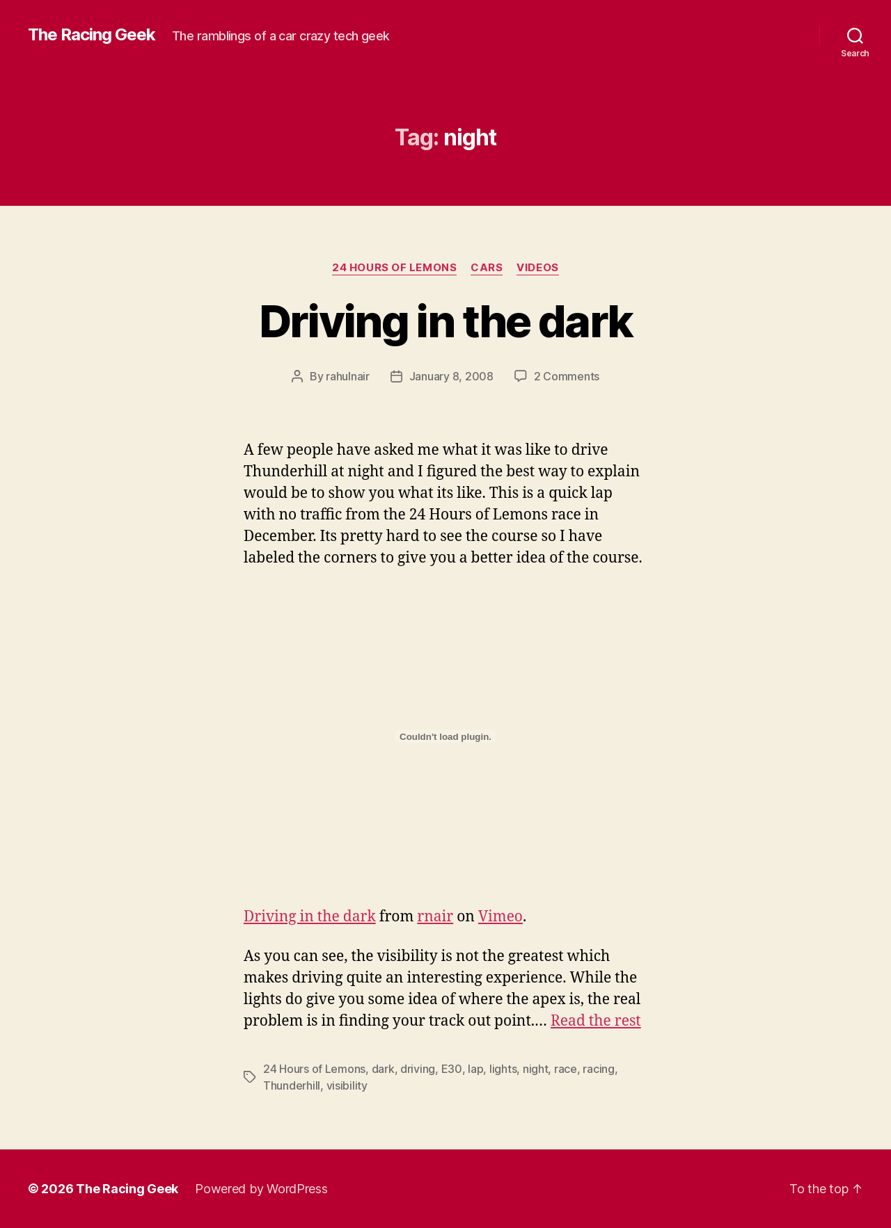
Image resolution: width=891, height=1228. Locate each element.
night (536, 1069)
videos (537, 267)
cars (487, 267)
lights (503, 1069)
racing (598, 1069)
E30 (451, 1069)
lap (475, 1069)
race (565, 1069)
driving (417, 1069)
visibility (347, 1085)
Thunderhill (291, 1085)
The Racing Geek (91, 34)
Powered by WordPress (261, 1188)
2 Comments (566, 376)
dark (383, 1069)
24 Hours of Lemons (394, 267)
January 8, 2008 (451, 376)
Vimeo (500, 916)
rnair (435, 916)
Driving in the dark (445, 321)
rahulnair (348, 376)
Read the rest (596, 1021)
